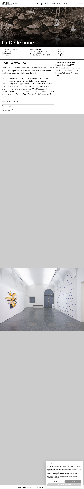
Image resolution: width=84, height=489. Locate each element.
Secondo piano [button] (8, 110)
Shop (60, 49)
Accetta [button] (73, 481)
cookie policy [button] (52, 470)
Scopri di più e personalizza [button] (64, 484)
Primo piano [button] (7, 106)
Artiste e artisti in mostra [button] (10, 101)
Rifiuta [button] (55, 481)
